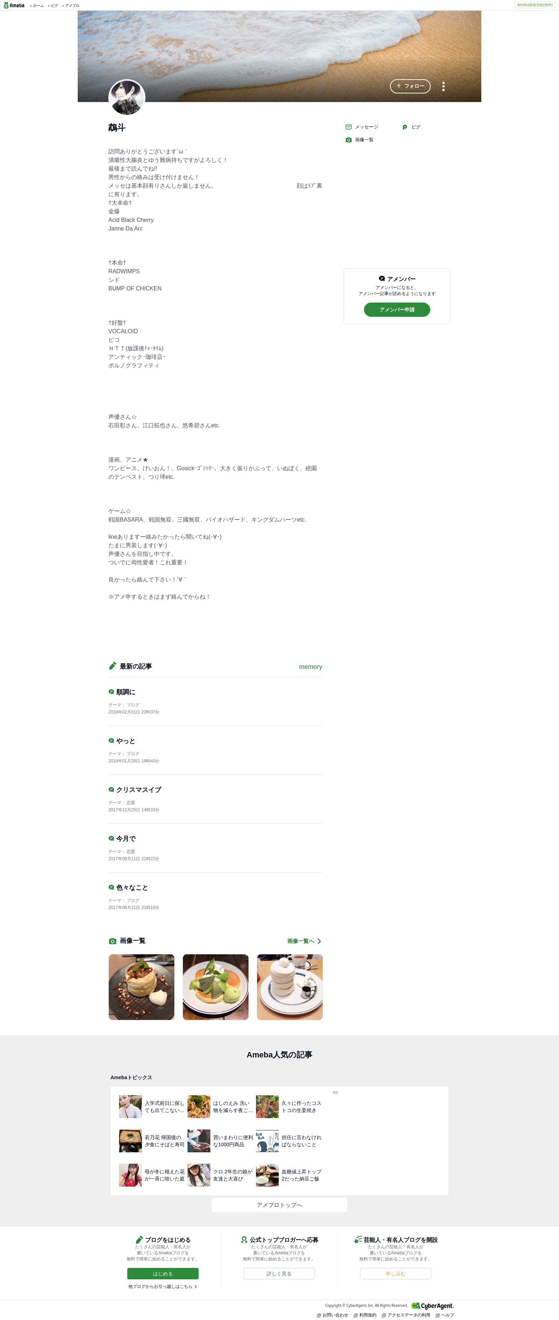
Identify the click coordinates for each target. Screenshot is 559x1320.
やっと (121, 741)
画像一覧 (359, 139)
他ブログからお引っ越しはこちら (160, 1286)
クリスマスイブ (134, 789)
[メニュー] (443, 87)
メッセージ (361, 127)
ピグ (411, 127)
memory (310, 666)
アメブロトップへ (279, 1205)
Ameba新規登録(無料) (535, 4)
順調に (121, 692)
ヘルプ (445, 1315)
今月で (121, 838)
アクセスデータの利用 (406, 1315)
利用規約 (365, 1315)
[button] (410, 86)
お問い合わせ (332, 1315)
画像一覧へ (304, 941)
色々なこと (128, 887)
